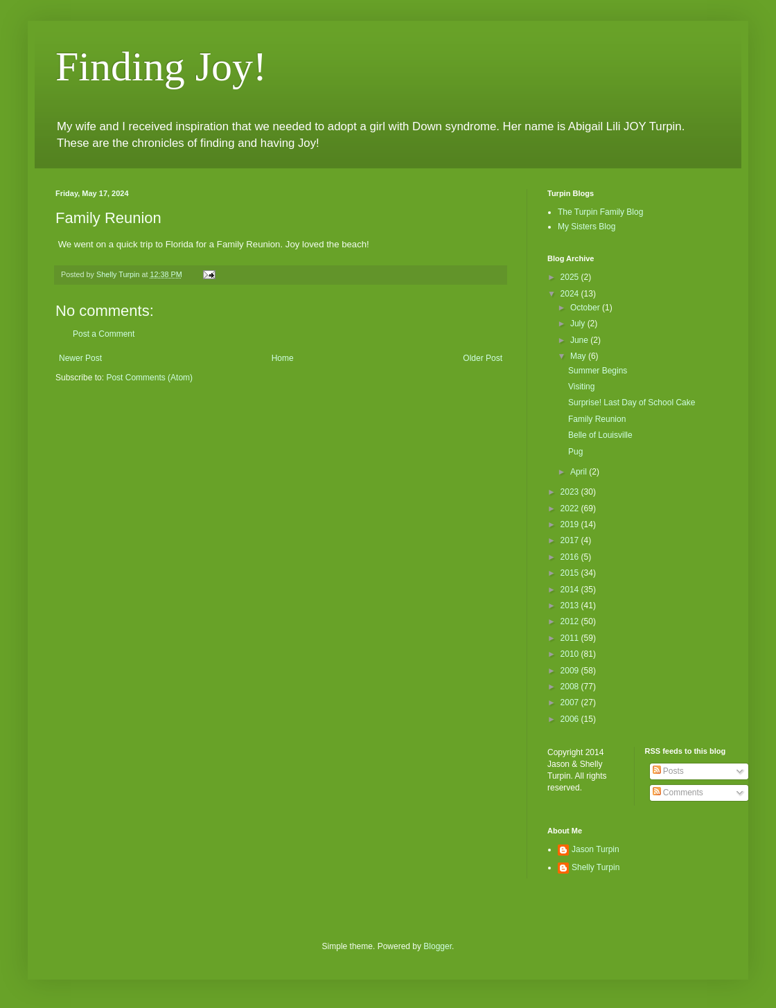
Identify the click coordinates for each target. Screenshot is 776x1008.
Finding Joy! (161, 66)
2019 (571, 524)
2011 (571, 638)
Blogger (437, 946)
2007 (571, 702)
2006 (571, 719)
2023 (571, 492)
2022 (571, 508)
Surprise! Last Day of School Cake (631, 402)
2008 (571, 686)
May (579, 356)
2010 (571, 654)
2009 (571, 670)
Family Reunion (597, 419)
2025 (571, 277)
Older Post (482, 358)
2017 (571, 540)
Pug (575, 452)
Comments (678, 792)
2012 (571, 621)
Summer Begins (597, 370)
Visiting (581, 386)
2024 (571, 294)
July (579, 323)
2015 (571, 573)
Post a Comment (103, 334)
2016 (571, 557)
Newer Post (80, 358)
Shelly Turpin (595, 867)
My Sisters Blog (586, 226)
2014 (571, 589)
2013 (571, 605)
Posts (668, 771)
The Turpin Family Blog (600, 212)
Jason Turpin (595, 849)
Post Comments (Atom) (149, 377)
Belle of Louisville (600, 435)
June (580, 340)
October (586, 307)
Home (283, 358)
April (579, 472)
